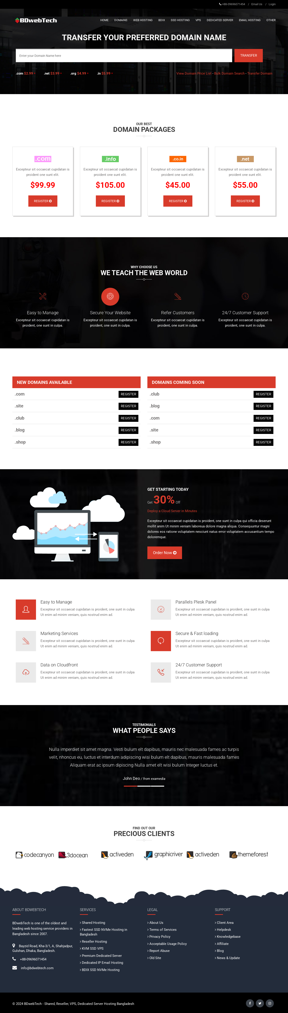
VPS (198, 20)
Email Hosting (250, 20)
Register (43, 201)
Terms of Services (163, 930)
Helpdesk (224, 930)
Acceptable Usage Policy (168, 944)
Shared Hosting (93, 923)
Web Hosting (143, 20)
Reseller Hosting (94, 942)
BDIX (161, 20)
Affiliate (223, 944)
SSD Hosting (180, 20)
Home (104, 20)
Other (271, 20)
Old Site (155, 958)
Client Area (225, 923)
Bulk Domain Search (229, 73)
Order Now (164, 552)
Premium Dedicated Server (102, 956)
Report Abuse (159, 951)
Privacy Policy (159, 937)
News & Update (228, 958)
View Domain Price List (194, 73)
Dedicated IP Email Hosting (102, 963)
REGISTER (128, 394)
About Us (156, 923)
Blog (220, 951)
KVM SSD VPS (93, 949)
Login (272, 4)
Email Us (256, 4)
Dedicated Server (220, 20)
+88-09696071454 (233, 4)
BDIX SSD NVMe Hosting (100, 970)
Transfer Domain (259, 73)
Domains (120, 20)
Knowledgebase (229, 937)
